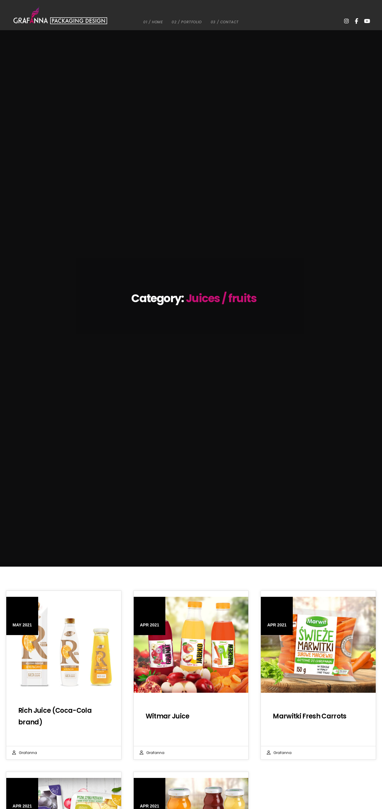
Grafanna (28, 752)
